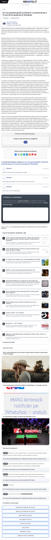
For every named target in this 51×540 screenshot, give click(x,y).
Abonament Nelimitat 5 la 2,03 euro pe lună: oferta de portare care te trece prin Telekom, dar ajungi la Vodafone (23, 281)
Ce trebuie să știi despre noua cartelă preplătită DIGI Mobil (23, 259)
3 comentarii (5, 18)
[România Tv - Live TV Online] (45, 326)
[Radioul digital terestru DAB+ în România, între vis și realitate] (45, 305)
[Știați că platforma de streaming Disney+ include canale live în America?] (45, 294)
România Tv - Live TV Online (14, 323)
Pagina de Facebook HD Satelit (25, 507)
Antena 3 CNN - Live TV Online (15, 312)
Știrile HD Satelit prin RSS (25, 535)
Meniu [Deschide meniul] (4, 2)
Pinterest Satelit (25, 531)
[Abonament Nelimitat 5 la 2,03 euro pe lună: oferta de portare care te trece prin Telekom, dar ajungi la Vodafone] (45, 283)
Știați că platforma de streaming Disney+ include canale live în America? (22, 292)
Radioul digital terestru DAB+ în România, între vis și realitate (21, 302)
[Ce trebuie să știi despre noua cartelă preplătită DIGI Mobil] (45, 262)
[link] (25, 241)
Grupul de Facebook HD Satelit (25, 511)
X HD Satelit (25, 527)
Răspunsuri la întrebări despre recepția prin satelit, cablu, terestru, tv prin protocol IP (26, 334)
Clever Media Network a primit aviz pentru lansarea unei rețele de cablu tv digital (22, 249)
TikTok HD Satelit (25, 523)
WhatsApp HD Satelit (25, 515)
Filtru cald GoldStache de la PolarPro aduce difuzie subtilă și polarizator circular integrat (25, 353)
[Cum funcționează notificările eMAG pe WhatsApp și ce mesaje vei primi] (25, 400)
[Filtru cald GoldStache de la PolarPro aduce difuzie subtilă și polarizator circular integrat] (25, 369)
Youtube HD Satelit (25, 519)
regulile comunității (23, 201)
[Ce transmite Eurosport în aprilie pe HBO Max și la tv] (25, 431)
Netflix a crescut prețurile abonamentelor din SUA (20, 270)
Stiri (4, 9)
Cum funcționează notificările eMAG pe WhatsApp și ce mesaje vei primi (25, 385)
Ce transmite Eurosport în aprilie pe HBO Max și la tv (19, 416)
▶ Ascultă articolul (15, 18)
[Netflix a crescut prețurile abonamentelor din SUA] (45, 273)
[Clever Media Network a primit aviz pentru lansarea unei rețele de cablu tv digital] (45, 251)
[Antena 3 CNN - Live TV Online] (45, 315)
